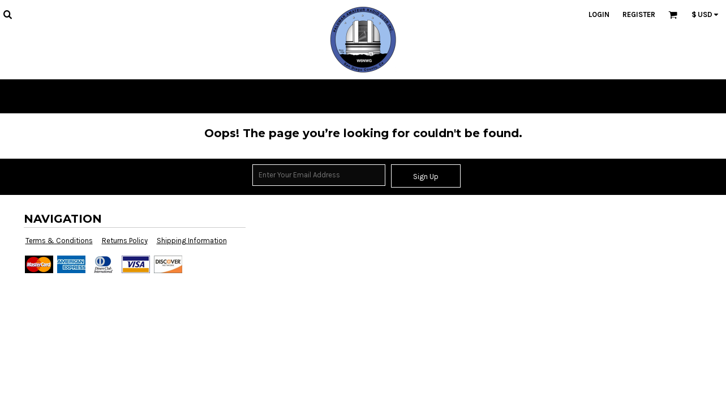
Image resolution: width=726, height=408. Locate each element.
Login (598, 14)
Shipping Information (192, 240)
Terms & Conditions (59, 240)
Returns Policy (125, 240)
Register (638, 14)
